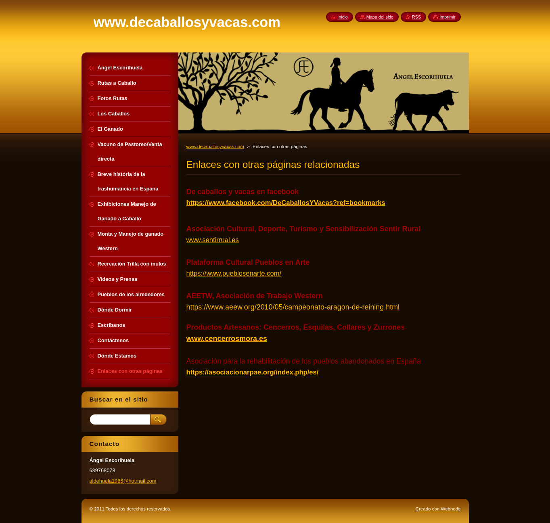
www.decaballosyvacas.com (215, 146)
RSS (416, 17)
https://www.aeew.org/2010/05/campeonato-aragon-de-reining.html (293, 307)
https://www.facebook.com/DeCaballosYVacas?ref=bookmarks (285, 203)
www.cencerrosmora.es (226, 339)
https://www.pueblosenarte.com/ (234, 273)
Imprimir (447, 17)
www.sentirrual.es (212, 240)
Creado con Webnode (438, 508)
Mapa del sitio (379, 17)
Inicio (342, 17)
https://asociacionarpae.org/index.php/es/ (252, 372)
